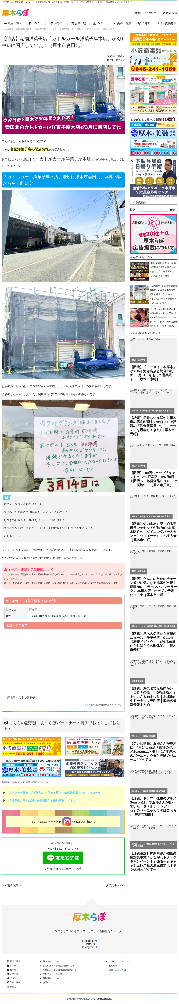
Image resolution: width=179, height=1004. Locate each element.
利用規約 (113, 965)
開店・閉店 (13, 23)
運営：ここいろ (117, 970)
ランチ (34, 23)
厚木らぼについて (145, 13)
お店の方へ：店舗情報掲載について (60, 970)
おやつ (56, 23)
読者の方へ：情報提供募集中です (58, 965)
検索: (133, 209)
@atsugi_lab (78, 821)
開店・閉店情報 (117, 60)
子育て (144, 23)
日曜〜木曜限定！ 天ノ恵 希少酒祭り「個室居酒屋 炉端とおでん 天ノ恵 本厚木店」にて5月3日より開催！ (163, 269)
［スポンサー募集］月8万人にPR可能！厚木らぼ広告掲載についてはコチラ (53, 792)
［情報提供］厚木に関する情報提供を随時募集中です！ (41, 800)
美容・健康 (122, 23)
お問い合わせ (49, 982)
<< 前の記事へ (12, 885)
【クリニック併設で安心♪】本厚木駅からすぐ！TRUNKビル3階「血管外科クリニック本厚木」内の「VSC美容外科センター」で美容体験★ (163, 317)
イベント (100, 23)
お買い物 (78, 23)
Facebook (89, 940)
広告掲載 (169, 13)
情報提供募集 (166, 23)
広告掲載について (51, 978)
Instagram (89, 947)
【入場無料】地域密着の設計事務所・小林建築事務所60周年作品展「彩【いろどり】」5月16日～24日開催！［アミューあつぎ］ (163, 294)
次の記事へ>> (114, 885)
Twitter (89, 943)
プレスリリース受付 (52, 974)
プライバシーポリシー (119, 961)
